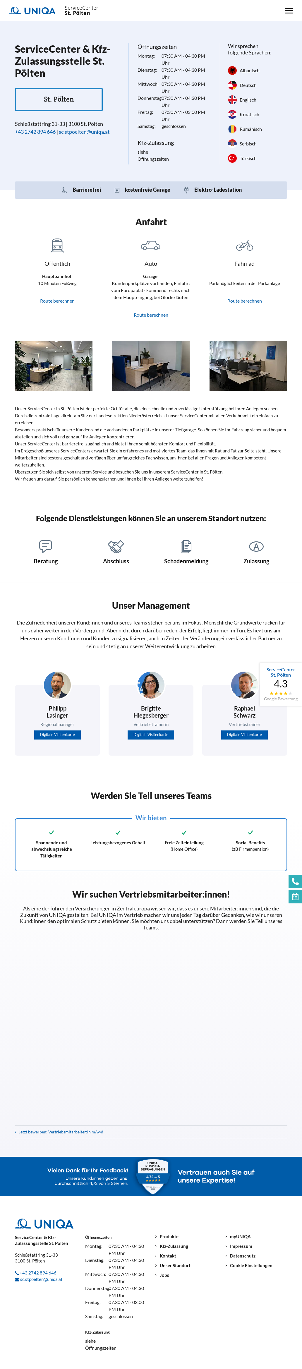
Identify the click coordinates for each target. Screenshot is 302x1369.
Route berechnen (57, 300)
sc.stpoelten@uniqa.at (84, 131)
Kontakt (168, 1256)
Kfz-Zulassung (174, 1246)
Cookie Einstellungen (251, 1265)
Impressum (241, 1246)
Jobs (164, 1275)
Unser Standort (175, 1265)
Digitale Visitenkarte (57, 734)
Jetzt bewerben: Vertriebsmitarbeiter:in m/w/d (61, 1131)
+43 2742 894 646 (35, 131)
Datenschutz (242, 1256)
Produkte (169, 1236)
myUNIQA (240, 1236)
